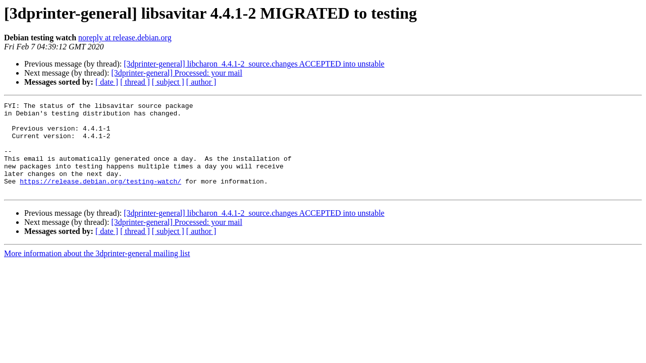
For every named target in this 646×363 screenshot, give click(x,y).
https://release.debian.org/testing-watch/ (100, 197)
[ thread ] (135, 82)
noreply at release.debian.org (125, 37)
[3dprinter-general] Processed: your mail (176, 73)
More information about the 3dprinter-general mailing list (97, 271)
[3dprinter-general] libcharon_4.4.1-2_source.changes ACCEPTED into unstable (254, 63)
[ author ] (201, 82)
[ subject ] (168, 82)
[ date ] (106, 82)
